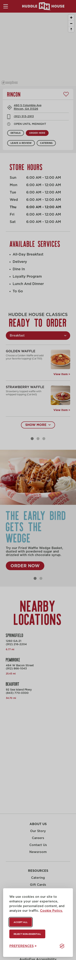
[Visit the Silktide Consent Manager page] (62, 946)
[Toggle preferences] (23, 946)
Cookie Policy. (51, 910)
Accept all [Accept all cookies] (21, 922)
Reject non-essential (27, 934)
